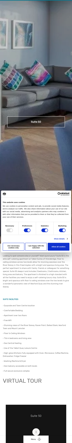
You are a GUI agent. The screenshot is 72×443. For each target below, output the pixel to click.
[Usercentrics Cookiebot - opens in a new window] (59, 194)
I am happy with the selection (36, 247)
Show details (59, 239)
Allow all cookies (59, 247)
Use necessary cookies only (13, 247)
